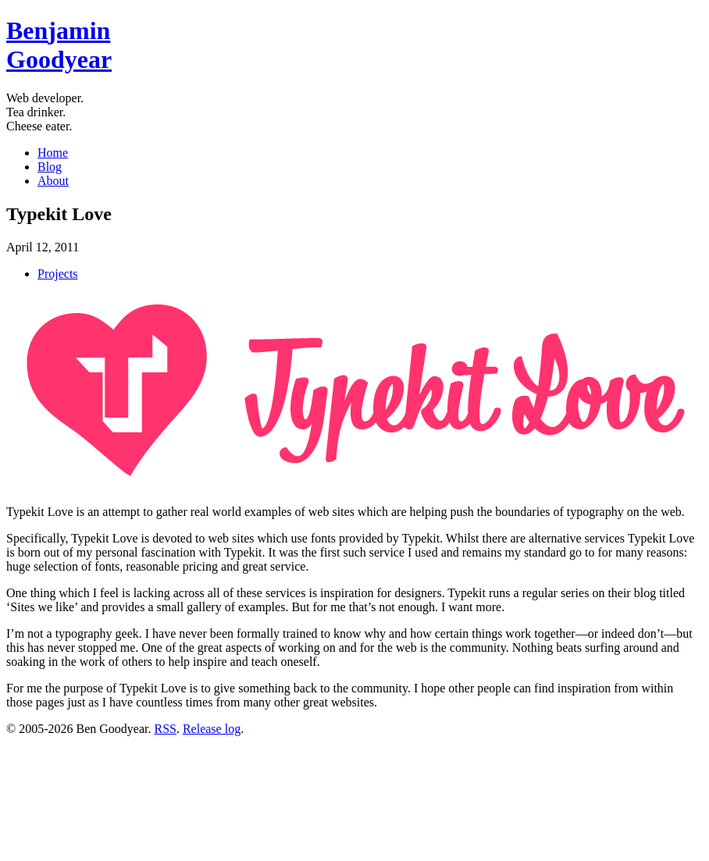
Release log (211, 728)
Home (52, 152)
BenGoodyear (59, 44)
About (53, 180)
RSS (165, 728)
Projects (57, 273)
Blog (49, 166)
